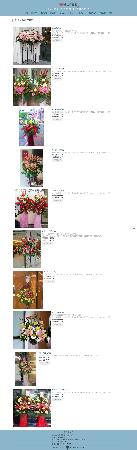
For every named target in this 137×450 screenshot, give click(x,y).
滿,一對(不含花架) (58, 190)
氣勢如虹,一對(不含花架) (60, 389)
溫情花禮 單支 (56, 28)
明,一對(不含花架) (58, 109)
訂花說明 (53, 13)
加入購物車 (57, 40)
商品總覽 (44, 13)
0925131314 (70, 444)
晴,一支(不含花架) (45, 353)
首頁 (26, 13)
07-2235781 (68, 442)
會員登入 (81, 13)
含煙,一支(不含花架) (49, 231)
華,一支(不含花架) (50, 271)
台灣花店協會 (91, 13)
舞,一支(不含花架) (58, 150)
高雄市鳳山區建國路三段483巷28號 (73, 439)
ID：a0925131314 (75, 447)
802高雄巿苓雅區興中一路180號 (63, 435)
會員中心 (71, 13)
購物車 (62, 13)
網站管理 (103, 13)
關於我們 (34, 13)
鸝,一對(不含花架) (58, 69)
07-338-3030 (61, 437)
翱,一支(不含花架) (58, 312)
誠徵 (110, 13)
